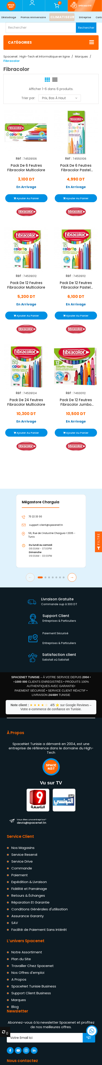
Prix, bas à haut (59, 98)
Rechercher (86, 28)
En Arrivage (26, 187)
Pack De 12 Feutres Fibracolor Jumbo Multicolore (76, 402)
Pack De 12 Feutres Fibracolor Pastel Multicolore (76, 285)
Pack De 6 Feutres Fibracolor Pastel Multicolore (75, 167)
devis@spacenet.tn (31, 821)
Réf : (19, 158)
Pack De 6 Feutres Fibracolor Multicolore (26, 167)
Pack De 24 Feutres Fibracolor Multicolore (26, 402)
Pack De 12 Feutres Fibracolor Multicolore (26, 285)
